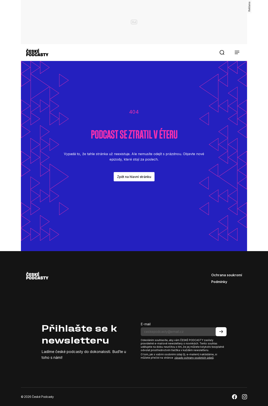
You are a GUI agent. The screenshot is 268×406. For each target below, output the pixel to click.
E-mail (146, 324)
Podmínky (219, 282)
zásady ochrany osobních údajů (194, 357)
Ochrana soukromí (226, 275)
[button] (222, 52)
